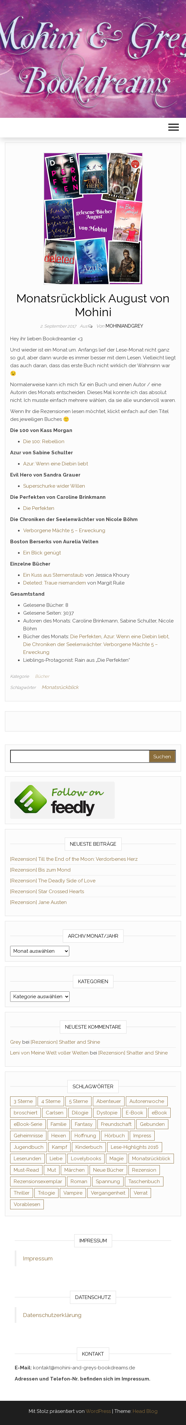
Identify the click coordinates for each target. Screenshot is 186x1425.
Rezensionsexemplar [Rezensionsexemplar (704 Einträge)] (38, 1181)
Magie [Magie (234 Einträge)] (117, 1159)
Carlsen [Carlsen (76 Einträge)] (54, 1113)
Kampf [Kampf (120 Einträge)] (59, 1147)
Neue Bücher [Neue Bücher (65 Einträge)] (108, 1170)
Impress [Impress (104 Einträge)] (142, 1136)
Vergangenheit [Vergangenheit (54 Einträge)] (108, 1193)
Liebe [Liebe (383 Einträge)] (56, 1159)
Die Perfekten (38, 508)
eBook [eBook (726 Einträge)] (159, 1113)
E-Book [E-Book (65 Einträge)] (134, 1113)
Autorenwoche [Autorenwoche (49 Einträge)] (146, 1101)
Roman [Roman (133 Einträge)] (79, 1181)
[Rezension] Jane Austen (38, 902)
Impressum (38, 1258)
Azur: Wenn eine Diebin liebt (55, 464)
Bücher (42, 676)
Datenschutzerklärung (52, 1315)
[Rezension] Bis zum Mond (40, 870)
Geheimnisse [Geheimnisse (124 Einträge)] (28, 1136)
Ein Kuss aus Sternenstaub (53, 575)
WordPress (98, 1411)
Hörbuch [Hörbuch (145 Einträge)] (115, 1136)
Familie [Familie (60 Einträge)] (58, 1124)
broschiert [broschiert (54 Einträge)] (25, 1113)
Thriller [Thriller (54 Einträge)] (21, 1193)
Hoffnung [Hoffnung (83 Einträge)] (85, 1136)
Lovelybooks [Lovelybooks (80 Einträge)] (86, 1159)
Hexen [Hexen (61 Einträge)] (58, 1136)
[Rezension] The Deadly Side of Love (52, 881)
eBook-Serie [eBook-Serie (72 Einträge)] (28, 1124)
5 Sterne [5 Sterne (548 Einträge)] (78, 1101)
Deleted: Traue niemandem (54, 583)
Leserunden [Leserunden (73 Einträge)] (27, 1159)
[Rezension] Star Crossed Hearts (47, 891)
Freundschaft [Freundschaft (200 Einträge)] (116, 1124)
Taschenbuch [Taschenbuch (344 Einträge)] (144, 1181)
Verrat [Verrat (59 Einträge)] (140, 1193)
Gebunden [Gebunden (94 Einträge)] (152, 1124)
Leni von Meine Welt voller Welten (49, 1053)
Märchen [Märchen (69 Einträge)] (74, 1170)
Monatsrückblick (60, 687)
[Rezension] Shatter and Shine (65, 1042)
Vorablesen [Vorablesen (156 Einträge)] (27, 1204)
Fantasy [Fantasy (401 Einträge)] (84, 1124)
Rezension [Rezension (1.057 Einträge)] (144, 1170)
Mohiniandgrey (124, 326)
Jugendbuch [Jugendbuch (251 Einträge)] (28, 1147)
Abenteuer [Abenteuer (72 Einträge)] (108, 1101)
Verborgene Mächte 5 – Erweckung (64, 530)
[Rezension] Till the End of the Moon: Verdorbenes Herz (74, 859)
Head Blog (145, 1411)
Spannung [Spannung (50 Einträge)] (108, 1181)
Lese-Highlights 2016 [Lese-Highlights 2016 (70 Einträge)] (135, 1147)
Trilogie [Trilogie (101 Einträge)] (46, 1193)
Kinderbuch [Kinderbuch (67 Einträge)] (89, 1147)
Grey (15, 1042)
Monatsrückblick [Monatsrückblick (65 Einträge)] (151, 1159)
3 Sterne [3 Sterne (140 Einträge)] (23, 1101)
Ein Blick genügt (42, 553)
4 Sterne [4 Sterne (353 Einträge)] (50, 1101)
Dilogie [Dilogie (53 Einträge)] (80, 1113)
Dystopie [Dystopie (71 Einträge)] (107, 1113)
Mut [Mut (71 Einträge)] (51, 1170)
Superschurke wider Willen (54, 486)
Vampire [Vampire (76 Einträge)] (72, 1193)
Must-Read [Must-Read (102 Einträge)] (26, 1170)
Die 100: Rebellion (43, 441)
